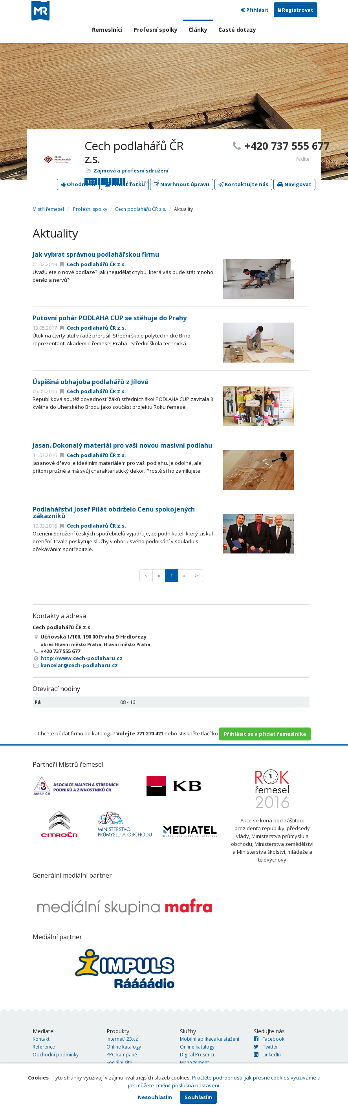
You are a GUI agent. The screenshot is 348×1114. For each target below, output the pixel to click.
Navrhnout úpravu (181, 184)
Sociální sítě (119, 1062)
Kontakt (41, 1039)
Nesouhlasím (155, 1097)
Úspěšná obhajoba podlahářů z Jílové (90, 381)
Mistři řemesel (48, 209)
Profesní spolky (156, 29)
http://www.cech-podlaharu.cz (81, 658)
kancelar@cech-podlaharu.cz (79, 665)
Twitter (266, 1046)
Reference (44, 1046)
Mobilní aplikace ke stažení (209, 1039)
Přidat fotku (125, 184)
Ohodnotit (78, 184)
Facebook (269, 1039)
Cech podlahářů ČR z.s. (140, 209)
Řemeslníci (107, 29)
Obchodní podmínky (56, 1054)
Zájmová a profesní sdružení (131, 170)
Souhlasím (198, 1097)
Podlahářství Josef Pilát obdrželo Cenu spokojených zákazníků (114, 513)
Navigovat (294, 184)
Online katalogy (123, 1046)
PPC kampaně (121, 1054)
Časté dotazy (237, 29)
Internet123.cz (122, 1039)
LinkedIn (267, 1054)
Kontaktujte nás (243, 184)
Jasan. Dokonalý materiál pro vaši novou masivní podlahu (122, 445)
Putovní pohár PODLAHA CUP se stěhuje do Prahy (110, 318)
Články (198, 29)
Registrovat (295, 9)
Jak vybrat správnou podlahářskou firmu (96, 254)
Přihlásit (255, 9)
